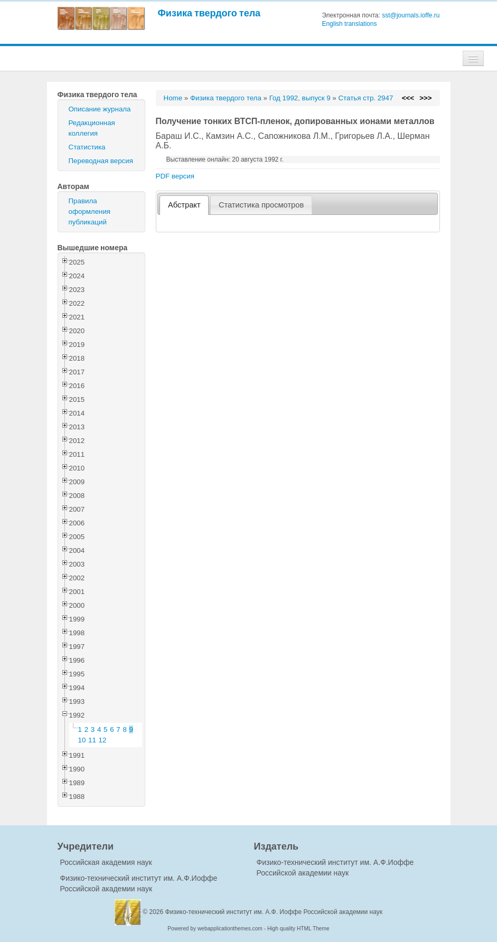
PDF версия (175, 176)
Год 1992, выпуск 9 (300, 98)
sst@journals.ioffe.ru (410, 15)
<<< (408, 98)
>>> (425, 98)
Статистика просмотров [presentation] (261, 205)
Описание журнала (100, 109)
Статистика (87, 147)
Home (173, 98)
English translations (349, 23)
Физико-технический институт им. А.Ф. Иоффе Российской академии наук (274, 912)
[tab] (184, 205)
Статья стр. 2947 (365, 98)
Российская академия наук (106, 862)
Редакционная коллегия (92, 128)
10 (82, 740)
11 (92, 740)
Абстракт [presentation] (184, 205)
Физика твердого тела (209, 13)
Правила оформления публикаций (90, 211)
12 (103, 740)
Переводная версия (101, 161)
